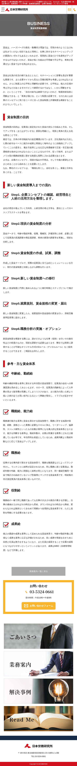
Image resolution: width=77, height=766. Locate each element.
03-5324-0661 (42, 591)
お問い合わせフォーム (41, 606)
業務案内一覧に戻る (38, 571)
